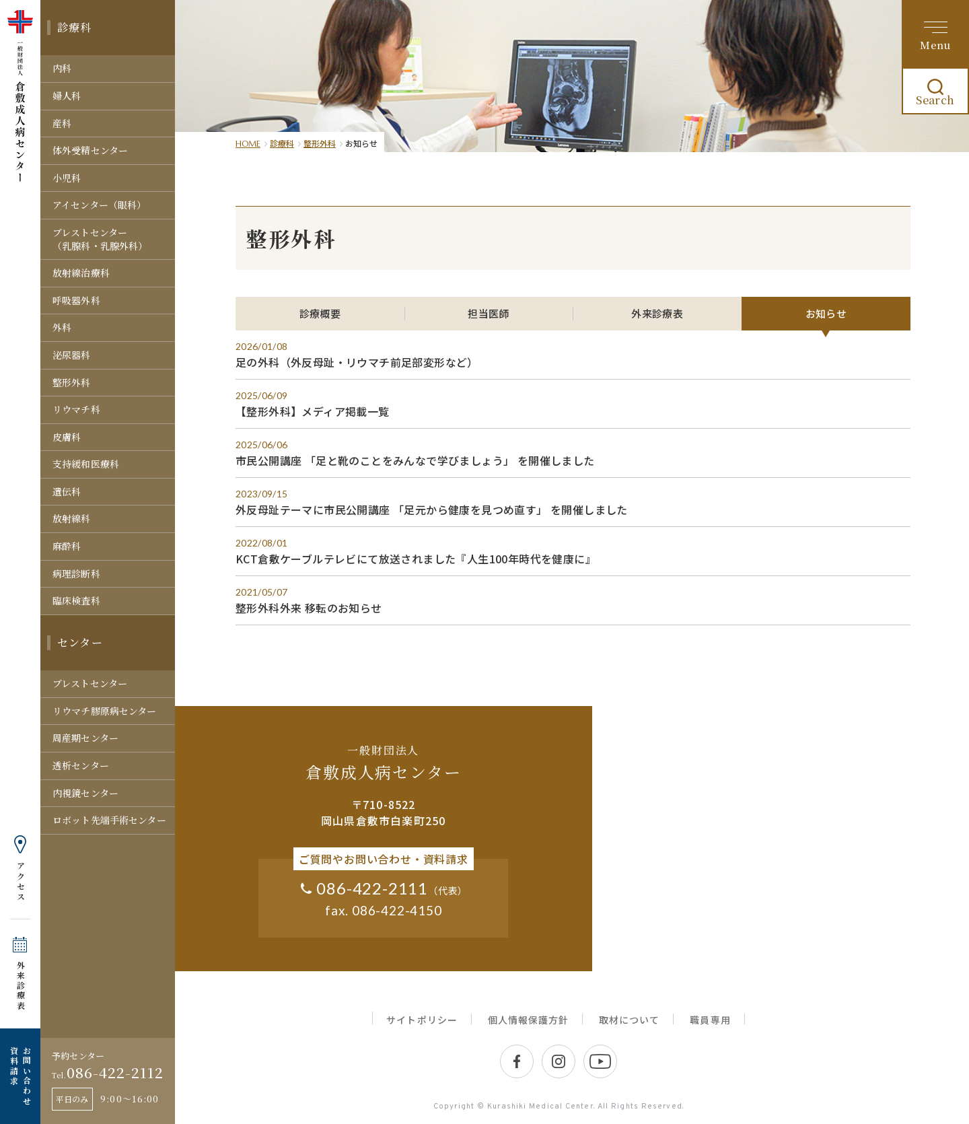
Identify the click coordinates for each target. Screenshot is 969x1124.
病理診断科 (76, 573)
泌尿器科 (71, 354)
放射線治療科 (81, 272)
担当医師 (488, 313)
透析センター (80, 765)
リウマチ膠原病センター (104, 710)
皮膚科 (66, 437)
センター (80, 642)
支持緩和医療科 (85, 463)
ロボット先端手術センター (109, 820)
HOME (248, 144)
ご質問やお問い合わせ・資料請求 (383, 859)
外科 (61, 327)
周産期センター (85, 737)
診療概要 (320, 313)
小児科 (66, 177)
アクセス (20, 882)
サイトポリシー (421, 1019)
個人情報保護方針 (528, 1019)
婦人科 (66, 95)
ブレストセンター (89, 683)
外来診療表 (20, 985)
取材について (629, 1019)
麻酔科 (66, 546)
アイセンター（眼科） (99, 204)
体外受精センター (90, 150)
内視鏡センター (85, 793)
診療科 (74, 27)
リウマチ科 (76, 409)
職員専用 (710, 1019)
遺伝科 (66, 491)
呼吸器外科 (76, 300)
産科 (61, 123)
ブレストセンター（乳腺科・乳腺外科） (99, 238)
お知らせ (826, 313)
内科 (61, 68)
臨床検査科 (76, 600)
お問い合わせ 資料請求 (20, 1076)
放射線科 (71, 518)
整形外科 (71, 382)
